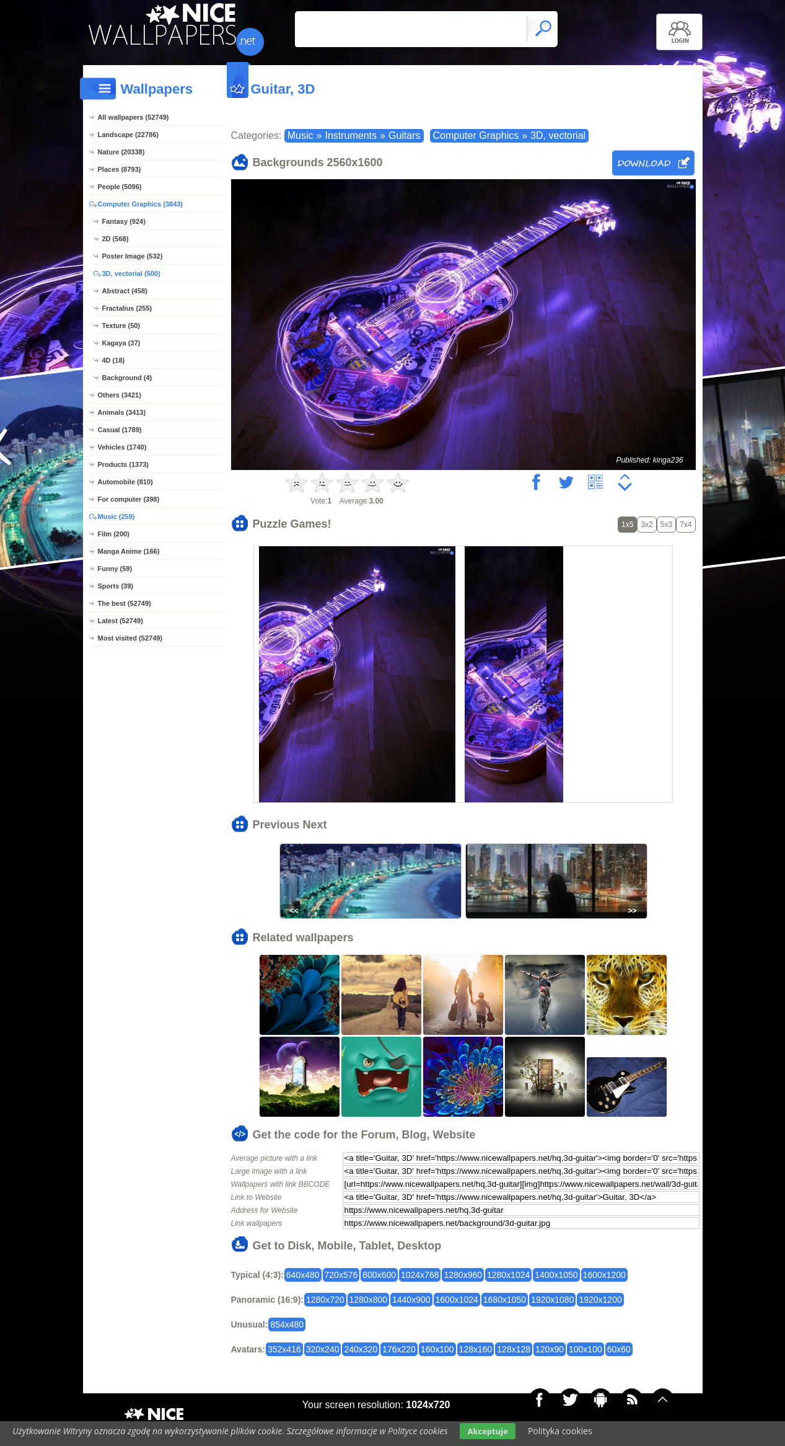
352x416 (284, 1349)
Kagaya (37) (121, 343)
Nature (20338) (121, 152)
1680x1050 (504, 1300)
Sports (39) (115, 586)
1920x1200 (600, 1300)
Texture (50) (121, 325)
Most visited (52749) (130, 638)
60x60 (619, 1349)
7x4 (685, 524)
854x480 (287, 1324)
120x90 (549, 1349)
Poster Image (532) (132, 256)
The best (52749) (124, 603)
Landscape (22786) (128, 134)
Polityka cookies (560, 1431)
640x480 (303, 1275)
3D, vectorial (557, 135)
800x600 (379, 1275)
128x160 (476, 1349)
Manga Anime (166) (129, 551)
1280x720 (325, 1300)
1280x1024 (508, 1275)
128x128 (513, 1349)
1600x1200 (604, 1275)
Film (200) (113, 534)
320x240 (323, 1349)
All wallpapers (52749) (133, 117)
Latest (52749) (120, 620)
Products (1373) (123, 464)
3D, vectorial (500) (131, 273)
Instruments (351, 135)
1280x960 (463, 1275)
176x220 (399, 1349)
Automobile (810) (125, 482)
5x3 (666, 524)
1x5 (627, 524)
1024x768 (420, 1275)
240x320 (360, 1349)
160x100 (437, 1349)
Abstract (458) (124, 291)
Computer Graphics (476, 135)
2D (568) (115, 238)
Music (300, 135)
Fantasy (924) (124, 221)
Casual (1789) (120, 429)
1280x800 (368, 1300)
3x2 (646, 524)
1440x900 (411, 1300)
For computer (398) (129, 499)
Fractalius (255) (127, 308)
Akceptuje (487, 1431)
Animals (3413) (122, 412)
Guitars (404, 135)
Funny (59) (115, 568)
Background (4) (127, 377)
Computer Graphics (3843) (140, 204)
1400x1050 (556, 1275)
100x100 (585, 1349)
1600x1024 (457, 1300)
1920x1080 (552, 1300)
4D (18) (113, 360)
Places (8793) (119, 169)
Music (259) (116, 516)
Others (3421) (119, 395)
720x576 (341, 1275)
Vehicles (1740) (122, 447)
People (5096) (120, 186)
